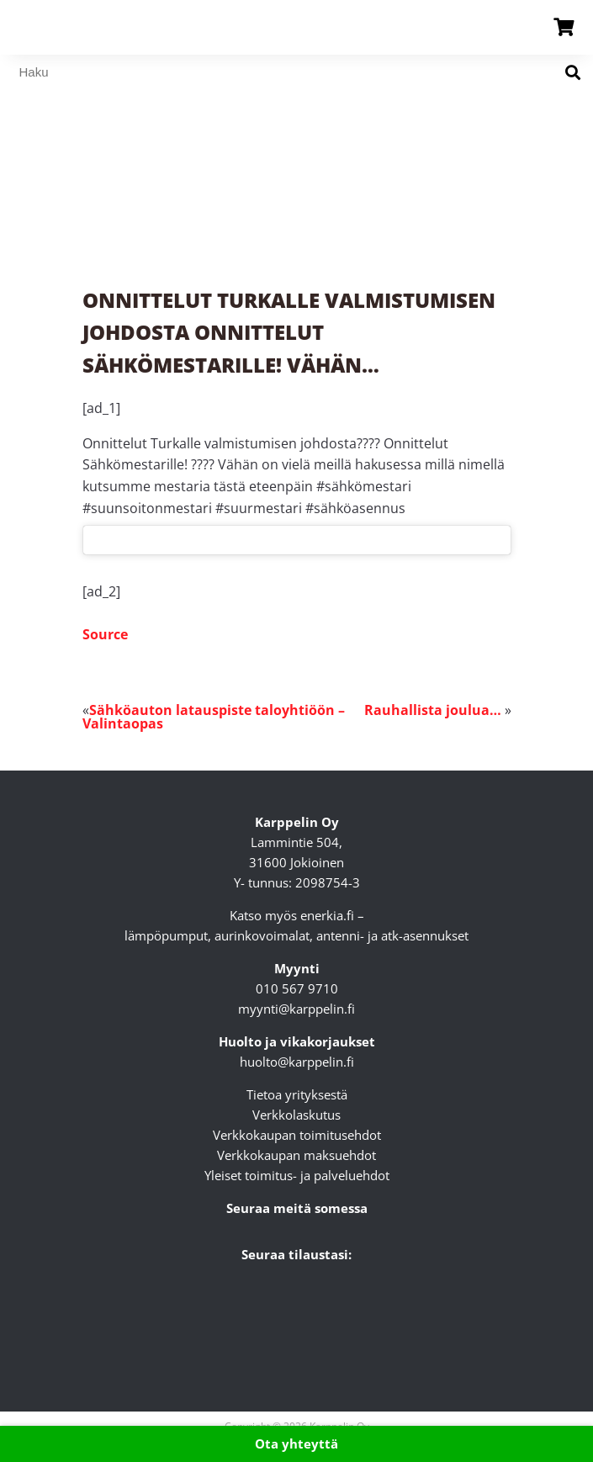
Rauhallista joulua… (432, 710)
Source (105, 634)
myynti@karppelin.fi (296, 1008)
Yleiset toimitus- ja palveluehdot (296, 1175)
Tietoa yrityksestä (296, 1094)
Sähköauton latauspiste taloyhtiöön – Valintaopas (213, 717)
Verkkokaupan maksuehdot (296, 1155)
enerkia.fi (327, 915)
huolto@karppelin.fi (297, 1061)
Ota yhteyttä (296, 1443)
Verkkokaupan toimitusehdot (297, 1134)
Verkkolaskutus (296, 1114)
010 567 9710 (297, 988)
